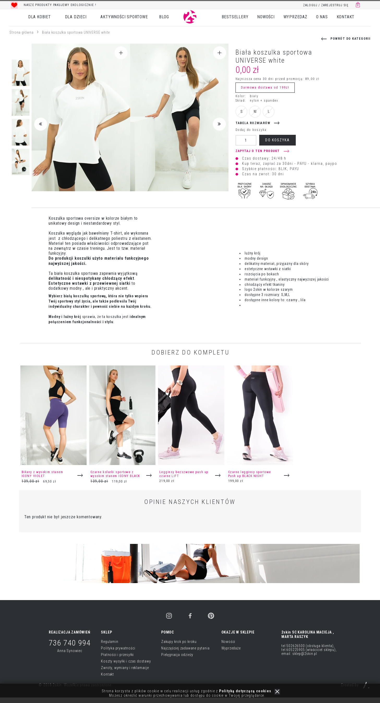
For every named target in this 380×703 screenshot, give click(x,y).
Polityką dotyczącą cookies (245, 691)
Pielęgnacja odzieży (177, 655)
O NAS (322, 16)
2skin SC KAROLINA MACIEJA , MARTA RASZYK (307, 634)
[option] (89, 5)
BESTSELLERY (235, 16)
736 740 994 (70, 642)
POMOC (167, 632)
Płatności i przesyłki (117, 655)
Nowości (228, 642)
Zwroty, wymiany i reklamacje (125, 668)
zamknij (277, 692)
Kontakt (107, 674)
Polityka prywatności (118, 648)
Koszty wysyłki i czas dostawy (126, 661)
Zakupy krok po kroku (179, 642)
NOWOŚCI (266, 16)
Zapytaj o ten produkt (258, 151)
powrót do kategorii (350, 38)
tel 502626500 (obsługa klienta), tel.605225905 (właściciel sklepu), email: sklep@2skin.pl (308, 650)
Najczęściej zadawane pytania (185, 648)
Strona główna (21, 32)
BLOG (164, 16)
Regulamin (109, 642)
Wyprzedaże (231, 648)
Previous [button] (40, 124)
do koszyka (277, 140)
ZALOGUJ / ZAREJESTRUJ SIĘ (325, 5)
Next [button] (219, 124)
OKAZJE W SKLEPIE (238, 632)
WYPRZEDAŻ (295, 16)
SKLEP (106, 632)
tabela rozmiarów (253, 123)
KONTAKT (346, 16)
